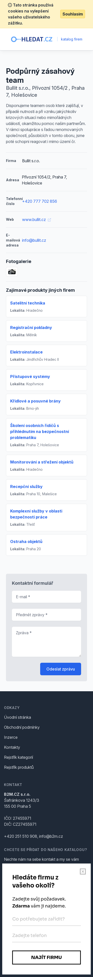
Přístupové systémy (30, 376)
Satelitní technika (27, 303)
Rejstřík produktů (19, 767)
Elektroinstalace (26, 352)
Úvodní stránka (17, 717)
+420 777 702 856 (39, 201)
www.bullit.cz (36, 219)
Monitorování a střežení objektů (41, 462)
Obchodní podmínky (22, 727)
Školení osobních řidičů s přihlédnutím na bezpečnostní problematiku (39, 431)
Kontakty (12, 747)
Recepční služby (26, 486)
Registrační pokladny (31, 327)
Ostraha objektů (26, 541)
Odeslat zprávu (60, 669)
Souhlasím (72, 14)
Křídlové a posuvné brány (35, 401)
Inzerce (11, 737)
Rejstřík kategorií (18, 757)
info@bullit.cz (34, 240)
